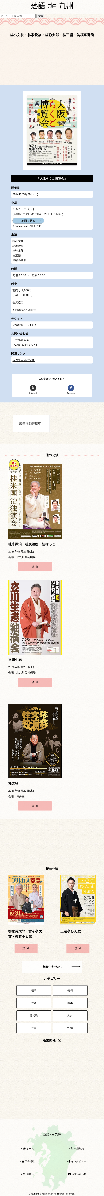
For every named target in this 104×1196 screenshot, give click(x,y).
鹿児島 (34, 1015)
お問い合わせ (77, 1174)
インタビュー (77, 1161)
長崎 (70, 990)
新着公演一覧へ (62, 966)
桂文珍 (13, 783)
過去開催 (52, 1040)
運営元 (28, 1174)
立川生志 (15, 660)
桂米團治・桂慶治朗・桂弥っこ (32, 544)
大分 (70, 1015)
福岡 (34, 990)
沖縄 (70, 1027)
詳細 (36, 566)
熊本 (70, 1003)
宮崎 (34, 1027)
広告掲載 (28, 1161)
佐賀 (34, 1003)
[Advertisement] (52, 62)
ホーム (28, 1148)
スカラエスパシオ (23, 359)
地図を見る (28, 220)
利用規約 (77, 1148)
